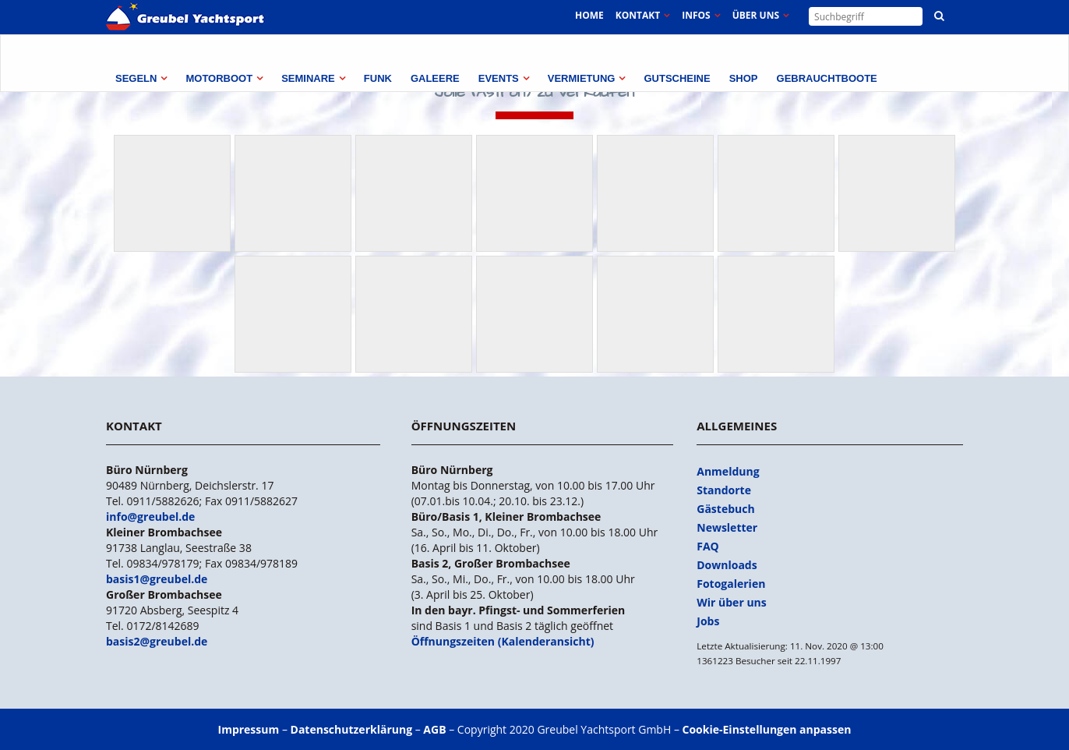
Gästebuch (725, 508)
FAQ (708, 546)
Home (589, 15)
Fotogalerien (731, 583)
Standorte (724, 490)
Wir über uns (732, 602)
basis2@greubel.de (156, 641)
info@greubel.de (150, 516)
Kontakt (638, 15)
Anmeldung (728, 471)
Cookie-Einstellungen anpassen (767, 729)
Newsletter (727, 527)
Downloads (727, 564)
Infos (696, 15)
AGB (434, 729)
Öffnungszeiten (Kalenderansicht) (502, 641)
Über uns (755, 15)
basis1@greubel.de (156, 578)
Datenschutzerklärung (352, 729)
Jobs (708, 621)
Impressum (249, 729)
